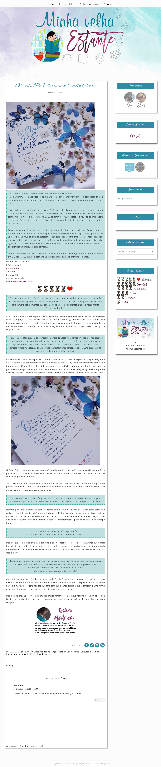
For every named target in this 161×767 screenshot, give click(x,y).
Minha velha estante (65, 764)
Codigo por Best (104, 764)
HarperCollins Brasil (23, 281)
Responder (99, 700)
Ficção (54, 652)
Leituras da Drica (90, 652)
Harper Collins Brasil (69, 652)
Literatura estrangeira (18, 654)
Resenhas (35, 654)
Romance (46, 654)
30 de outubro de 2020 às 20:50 (25, 689)
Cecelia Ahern (13, 268)
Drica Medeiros (42, 652)
